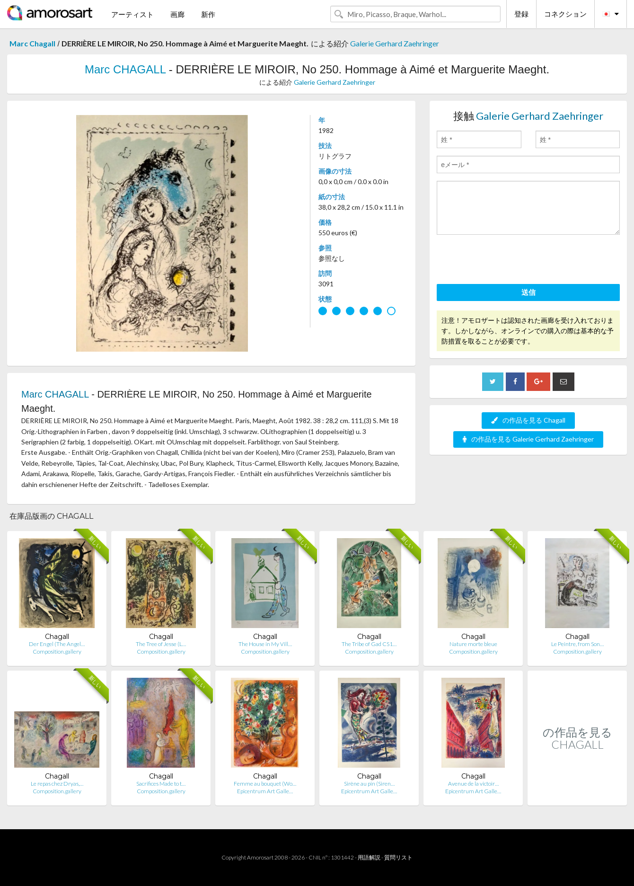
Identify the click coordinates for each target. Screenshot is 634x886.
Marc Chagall (32, 43)
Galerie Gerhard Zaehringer (394, 43)
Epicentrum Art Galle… (265, 791)
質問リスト (398, 857)
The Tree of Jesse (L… (161, 643)
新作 (208, 14)
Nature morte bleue (473, 643)
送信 (528, 292)
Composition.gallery (57, 651)
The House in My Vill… (265, 643)
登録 (521, 13)
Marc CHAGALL (125, 69)
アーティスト (132, 14)
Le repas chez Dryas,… (57, 783)
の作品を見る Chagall (528, 420)
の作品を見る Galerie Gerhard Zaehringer (528, 439)
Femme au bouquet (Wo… (265, 783)
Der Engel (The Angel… (57, 643)
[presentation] (509, 260)
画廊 (177, 14)
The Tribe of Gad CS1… (369, 643)
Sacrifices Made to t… (160, 783)
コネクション (565, 13)
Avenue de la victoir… (473, 783)
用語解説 (369, 857)
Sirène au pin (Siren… (369, 783)
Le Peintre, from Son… (577, 643)
